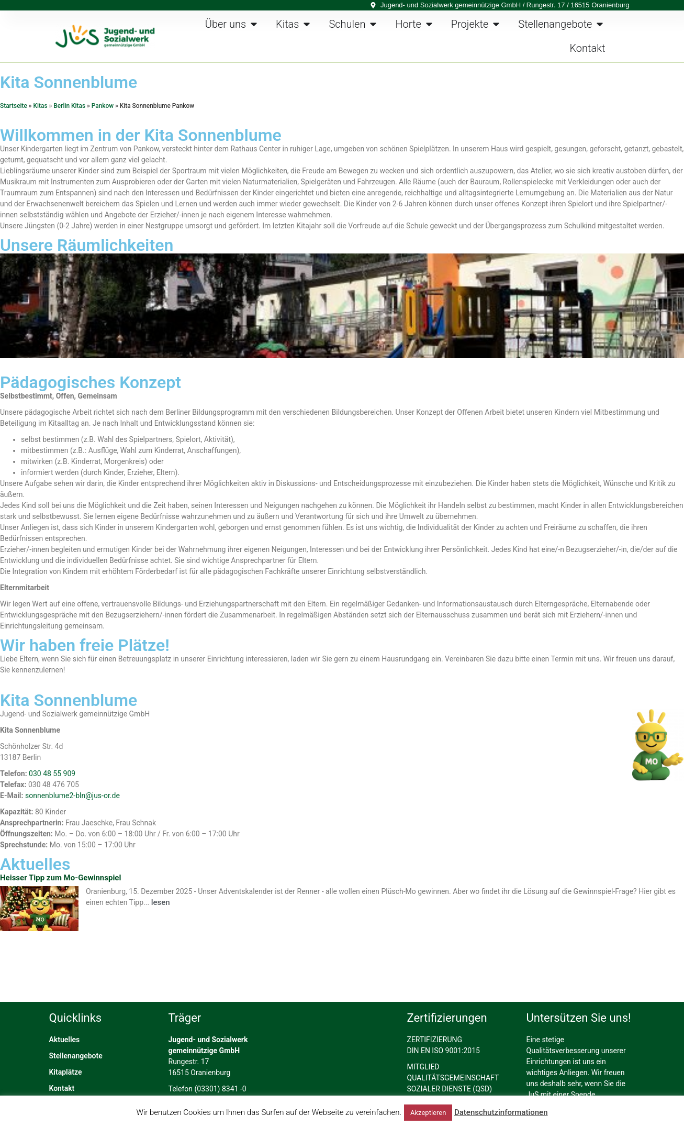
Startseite (13, 105)
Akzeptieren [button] (428, 1113)
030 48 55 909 (52, 773)
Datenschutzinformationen (501, 1112)
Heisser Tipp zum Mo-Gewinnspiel (60, 877)
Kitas (40, 105)
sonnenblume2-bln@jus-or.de (72, 795)
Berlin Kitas (69, 105)
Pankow (103, 105)
